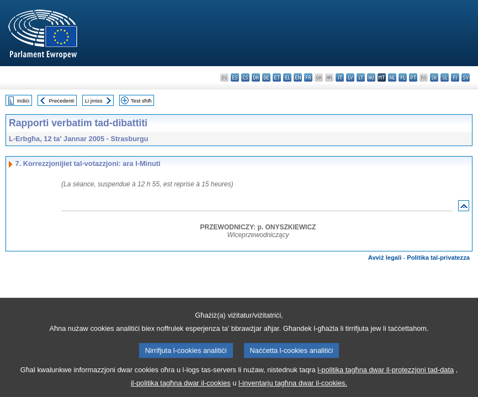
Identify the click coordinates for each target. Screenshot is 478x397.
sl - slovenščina (444, 77)
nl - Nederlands (392, 77)
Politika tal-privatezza (438, 257)
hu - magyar (371, 77)
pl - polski (403, 77)
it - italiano (340, 77)
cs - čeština (245, 77)
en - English (298, 77)
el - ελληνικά (287, 77)
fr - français (308, 77)
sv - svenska (465, 77)
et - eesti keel (277, 77)
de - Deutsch (266, 77)
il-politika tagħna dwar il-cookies (181, 389)
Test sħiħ (141, 101)
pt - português (413, 77)
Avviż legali (385, 257)
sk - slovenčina (434, 77)
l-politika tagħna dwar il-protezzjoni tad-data (385, 376)
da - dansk (256, 77)
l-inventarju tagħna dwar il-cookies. (292, 389)
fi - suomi (455, 77)
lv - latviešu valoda (350, 77)
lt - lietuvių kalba (361, 77)
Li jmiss (94, 101)
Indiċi (23, 101)
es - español (235, 77)
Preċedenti (61, 101)
